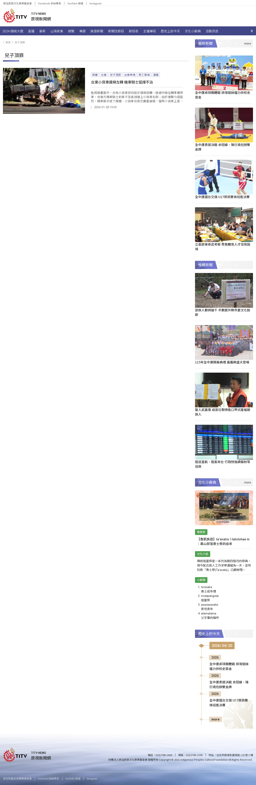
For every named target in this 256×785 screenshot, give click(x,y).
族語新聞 (96, 31)
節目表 (133, 31)
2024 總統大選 (12, 31)
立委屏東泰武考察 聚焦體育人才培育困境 (222, 246)
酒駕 (156, 75)
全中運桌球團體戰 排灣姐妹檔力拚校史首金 (222, 94)
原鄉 (95, 75)
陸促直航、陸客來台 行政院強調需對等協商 (222, 464)
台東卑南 (129, 75)
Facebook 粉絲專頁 (49, 3)
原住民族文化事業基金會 (17, 3)
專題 (82, 31)
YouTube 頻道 (75, 3)
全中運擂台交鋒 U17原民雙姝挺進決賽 (222, 196)
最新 (42, 31)
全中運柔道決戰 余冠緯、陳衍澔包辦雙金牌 (222, 147)
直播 (31, 31)
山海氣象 (56, 31)
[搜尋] (252, 31)
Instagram (96, 3)
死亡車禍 (144, 75)
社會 (104, 75)
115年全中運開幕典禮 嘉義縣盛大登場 (222, 362)
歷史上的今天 (170, 31)
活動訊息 (212, 31)
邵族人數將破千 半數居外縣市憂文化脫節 (222, 312)
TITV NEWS (38, 13)
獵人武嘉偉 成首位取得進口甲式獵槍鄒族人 (222, 412)
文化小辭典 (193, 31)
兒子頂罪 (115, 75)
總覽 (71, 31)
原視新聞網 (41, 19)
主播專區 (149, 31)
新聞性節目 (116, 31)
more (215, 719)
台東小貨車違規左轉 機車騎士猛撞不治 (122, 81)
